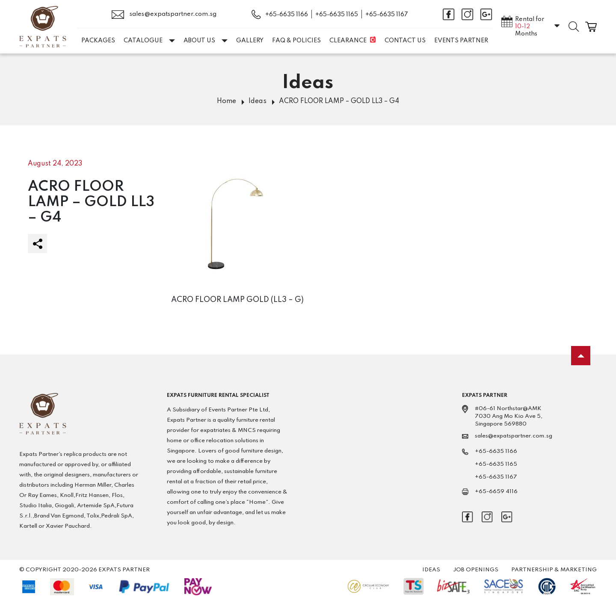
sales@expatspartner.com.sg (164, 14)
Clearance (348, 41)
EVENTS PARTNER (461, 41)
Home (226, 101)
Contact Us (405, 41)
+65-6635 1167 (386, 15)
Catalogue (149, 41)
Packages (98, 41)
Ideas (258, 101)
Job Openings (475, 570)
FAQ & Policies (296, 41)
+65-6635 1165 (336, 15)
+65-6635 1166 (286, 15)
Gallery (250, 41)
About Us (206, 41)
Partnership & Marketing (554, 570)
